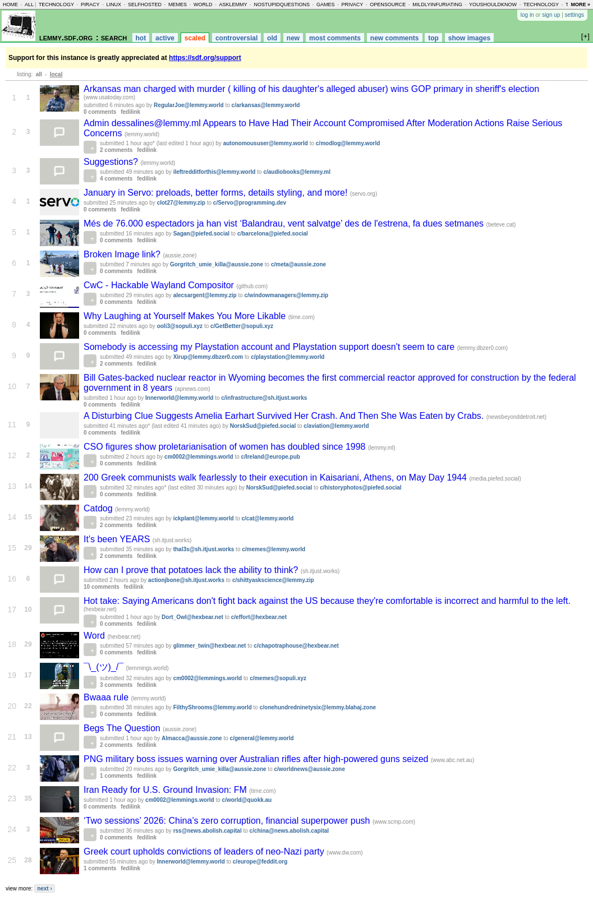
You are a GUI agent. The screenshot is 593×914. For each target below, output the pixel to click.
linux (113, 4)
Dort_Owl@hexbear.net (192, 617)
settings (574, 15)
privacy (353, 4)
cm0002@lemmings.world (198, 457)
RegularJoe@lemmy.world (189, 105)
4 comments (116, 179)
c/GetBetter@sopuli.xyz (241, 326)
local (56, 74)
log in (527, 15)
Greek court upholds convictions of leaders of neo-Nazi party (205, 851)
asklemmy (233, 4)
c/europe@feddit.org (260, 861)
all (29, 4)
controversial (236, 38)
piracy (90, 4)
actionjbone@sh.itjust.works (186, 580)
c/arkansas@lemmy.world (266, 105)
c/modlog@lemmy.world (348, 143)
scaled (195, 38)
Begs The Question (123, 728)
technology (56, 4)
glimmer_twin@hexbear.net (209, 646)
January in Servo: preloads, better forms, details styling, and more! (217, 192)
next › (44, 888)
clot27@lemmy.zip (181, 203)
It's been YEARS (118, 539)
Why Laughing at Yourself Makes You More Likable (186, 316)
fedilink (130, 112)
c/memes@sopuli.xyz (278, 678)
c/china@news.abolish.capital (289, 831)
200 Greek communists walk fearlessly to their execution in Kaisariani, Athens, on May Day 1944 (276, 477)
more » (580, 4)
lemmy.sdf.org (66, 37)
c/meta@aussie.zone (298, 264)
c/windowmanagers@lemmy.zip (287, 295)
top (433, 38)
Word (95, 635)
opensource (388, 4)
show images (469, 38)
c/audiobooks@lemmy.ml (296, 172)
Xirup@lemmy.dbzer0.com (208, 357)
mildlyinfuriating (437, 4)
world (203, 4)
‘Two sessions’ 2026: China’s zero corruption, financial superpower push (228, 820)
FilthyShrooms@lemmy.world (212, 707)
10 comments (101, 587)
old (272, 38)
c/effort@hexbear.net (259, 617)
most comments (335, 38)
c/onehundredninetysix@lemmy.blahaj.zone (318, 707)
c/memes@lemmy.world (273, 549)
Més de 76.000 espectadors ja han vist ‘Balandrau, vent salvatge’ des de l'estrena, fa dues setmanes (285, 223)
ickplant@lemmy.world (203, 518)
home (10, 4)
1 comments (116, 776)
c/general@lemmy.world (262, 738)
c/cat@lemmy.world (268, 518)
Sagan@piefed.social (201, 233)
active (164, 38)
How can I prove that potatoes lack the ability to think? (192, 570)
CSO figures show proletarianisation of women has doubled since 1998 (226, 446)
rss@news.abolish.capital (207, 831)
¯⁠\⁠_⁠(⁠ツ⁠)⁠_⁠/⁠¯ (105, 667)
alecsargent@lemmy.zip (205, 295)
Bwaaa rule (107, 697)
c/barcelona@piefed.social (272, 233)
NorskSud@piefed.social (263, 426)
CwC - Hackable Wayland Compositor (160, 285)
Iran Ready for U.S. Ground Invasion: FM (166, 790)
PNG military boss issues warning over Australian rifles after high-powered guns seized (257, 759)
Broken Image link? (123, 254)
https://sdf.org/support (205, 58)
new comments (394, 38)
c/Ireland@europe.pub (270, 457)
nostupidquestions (282, 4)
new (293, 38)
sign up (551, 15)
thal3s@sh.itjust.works (204, 549)
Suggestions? (112, 162)
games (325, 4)
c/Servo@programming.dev (249, 203)
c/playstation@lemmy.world (287, 357)
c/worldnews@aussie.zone (309, 769)
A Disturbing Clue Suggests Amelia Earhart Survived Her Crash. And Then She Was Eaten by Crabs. (285, 416)
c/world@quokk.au (247, 800)
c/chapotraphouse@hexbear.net (296, 646)
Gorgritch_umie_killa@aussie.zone (216, 264)
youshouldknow (493, 4)
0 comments (100, 112)
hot (141, 38)
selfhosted (145, 4)
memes (177, 4)
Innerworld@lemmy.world (179, 398)
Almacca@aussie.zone (192, 738)
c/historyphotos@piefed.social (360, 487)
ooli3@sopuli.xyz (180, 326)
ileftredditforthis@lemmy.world (214, 172)
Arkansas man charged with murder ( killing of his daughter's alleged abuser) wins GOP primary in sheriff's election (311, 89)
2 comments (116, 150)
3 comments (116, 685)
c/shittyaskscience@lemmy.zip (273, 580)
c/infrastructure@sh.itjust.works (264, 398)
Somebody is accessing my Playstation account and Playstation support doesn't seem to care (270, 347)
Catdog (99, 508)
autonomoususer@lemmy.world (265, 143)
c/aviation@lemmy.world (336, 426)
